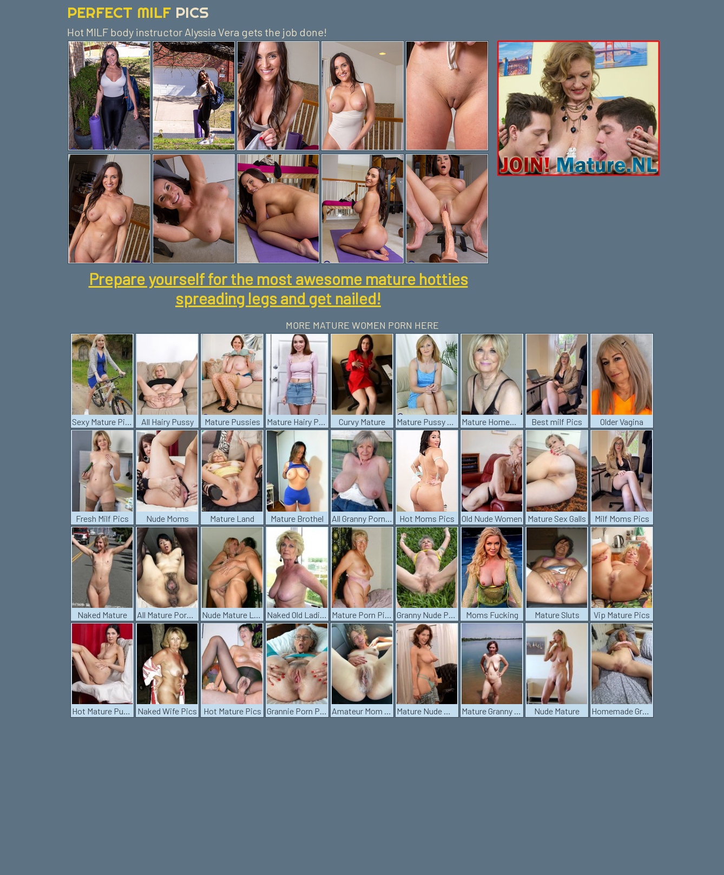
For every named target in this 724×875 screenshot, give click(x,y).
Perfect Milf (138, 12)
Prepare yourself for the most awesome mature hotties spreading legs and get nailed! (278, 288)
